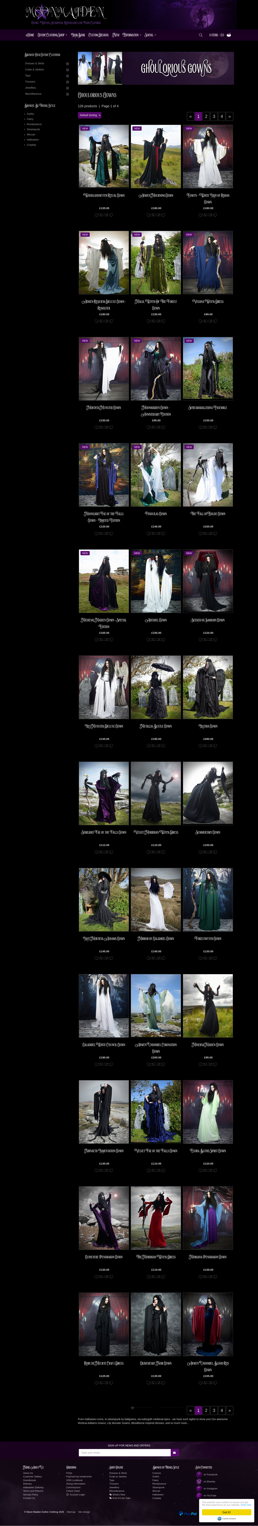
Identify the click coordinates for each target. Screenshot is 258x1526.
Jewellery (30, 88)
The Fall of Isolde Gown (207, 514)
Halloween (33, 140)
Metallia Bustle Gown (156, 726)
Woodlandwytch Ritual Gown (104, 195)
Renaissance (34, 124)
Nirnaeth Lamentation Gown (104, 1151)
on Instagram (207, 1488)
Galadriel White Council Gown (104, 1045)
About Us (28, 1473)
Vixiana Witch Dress (208, 302)
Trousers (30, 82)
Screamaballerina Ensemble (208, 408)
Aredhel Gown (156, 620)
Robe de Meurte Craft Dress (104, 1363)
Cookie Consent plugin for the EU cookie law (226, 1519)
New (116, 35)
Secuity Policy (30, 1494)
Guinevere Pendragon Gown (104, 1257)
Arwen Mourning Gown (156, 195)
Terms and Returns (33, 1491)
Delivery (27, 1484)
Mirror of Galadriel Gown (156, 939)
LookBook (78, 35)
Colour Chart (73, 1491)
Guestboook (29, 1480)
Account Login (75, 1494)
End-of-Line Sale (119, 1498)
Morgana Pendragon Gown (208, 1257)
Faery (30, 119)
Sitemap (71, 1512)
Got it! (227, 1512)
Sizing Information (75, 1484)
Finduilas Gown (156, 514)
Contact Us (29, 1498)
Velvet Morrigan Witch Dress (156, 832)
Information (130, 35)
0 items (220, 35)
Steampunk (33, 129)
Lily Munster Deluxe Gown (104, 726)
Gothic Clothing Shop (51, 35)
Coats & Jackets (34, 69)
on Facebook (206, 1474)
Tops (28, 75)
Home (30, 35)
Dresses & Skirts (34, 63)
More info (219, 1504)
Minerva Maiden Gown (208, 1045)
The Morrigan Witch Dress (156, 1257)
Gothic (30, 114)
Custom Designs (99, 35)
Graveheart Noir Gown (156, 1363)
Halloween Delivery (33, 1487)
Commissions (73, 1487)
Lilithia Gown (208, 726)
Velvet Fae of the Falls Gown (155, 1151)
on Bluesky (205, 1481)
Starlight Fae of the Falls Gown (104, 832)
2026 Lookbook (74, 1480)
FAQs (69, 1473)
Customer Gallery (32, 1477)
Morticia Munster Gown (104, 408)
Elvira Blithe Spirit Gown (208, 1151)
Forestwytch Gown (207, 939)
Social (149, 35)
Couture (156, 1473)
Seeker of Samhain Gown (208, 620)
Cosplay (31, 145)
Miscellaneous (33, 94)
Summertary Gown (208, 832)
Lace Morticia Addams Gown (104, 939)
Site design (84, 1512)
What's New (117, 1494)
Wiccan (31, 134)
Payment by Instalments (79, 1477)
